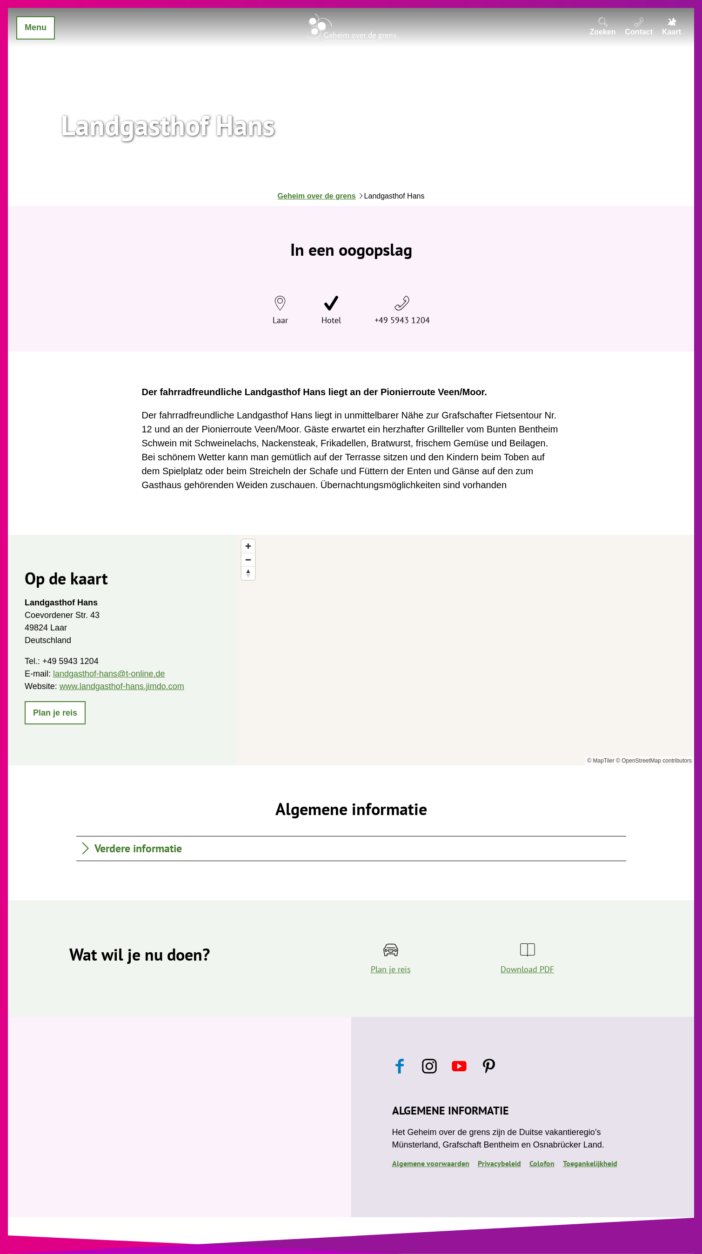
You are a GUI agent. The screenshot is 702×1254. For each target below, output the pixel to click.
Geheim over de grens (317, 196)
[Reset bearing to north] (248, 573)
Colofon (542, 1163)
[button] (55, 712)
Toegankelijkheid (590, 1163)
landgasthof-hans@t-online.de (109, 673)
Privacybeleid (499, 1163)
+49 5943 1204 (402, 320)
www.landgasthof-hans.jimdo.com (122, 686)
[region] (465, 650)
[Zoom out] (248, 559)
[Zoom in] (248, 546)
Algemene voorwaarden (430, 1163)
